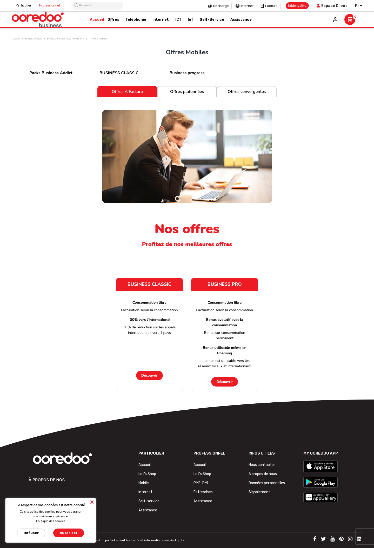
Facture (271, 6)
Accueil (144, 465)
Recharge (221, 6)
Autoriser (69, 533)
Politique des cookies (50, 521)
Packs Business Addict (50, 73)
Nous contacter (262, 465)
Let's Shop (147, 474)
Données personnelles (267, 483)
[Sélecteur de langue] (358, 6)
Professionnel (49, 5)
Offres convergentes (247, 91)
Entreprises (203, 492)
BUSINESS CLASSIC (118, 73)
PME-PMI (200, 483)
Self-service (148, 501)
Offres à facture (127, 91)
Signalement (259, 492)
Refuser (31, 533)
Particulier (23, 5)
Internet (247, 6)
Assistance (147, 510)
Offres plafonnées (187, 91)
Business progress (186, 73)
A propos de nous (263, 474)
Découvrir (149, 375)
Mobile (143, 483)
